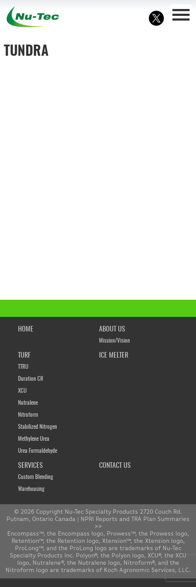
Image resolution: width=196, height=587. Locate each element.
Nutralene (28, 403)
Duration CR (30, 379)
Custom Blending (35, 477)
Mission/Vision (114, 341)
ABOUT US (112, 329)
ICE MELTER (113, 355)
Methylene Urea (33, 439)
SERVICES (30, 465)
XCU (22, 391)
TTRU (23, 367)
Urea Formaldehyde (37, 451)
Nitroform (28, 415)
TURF (24, 355)
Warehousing (31, 489)
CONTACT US (115, 465)
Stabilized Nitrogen (37, 427)
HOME (25, 329)
